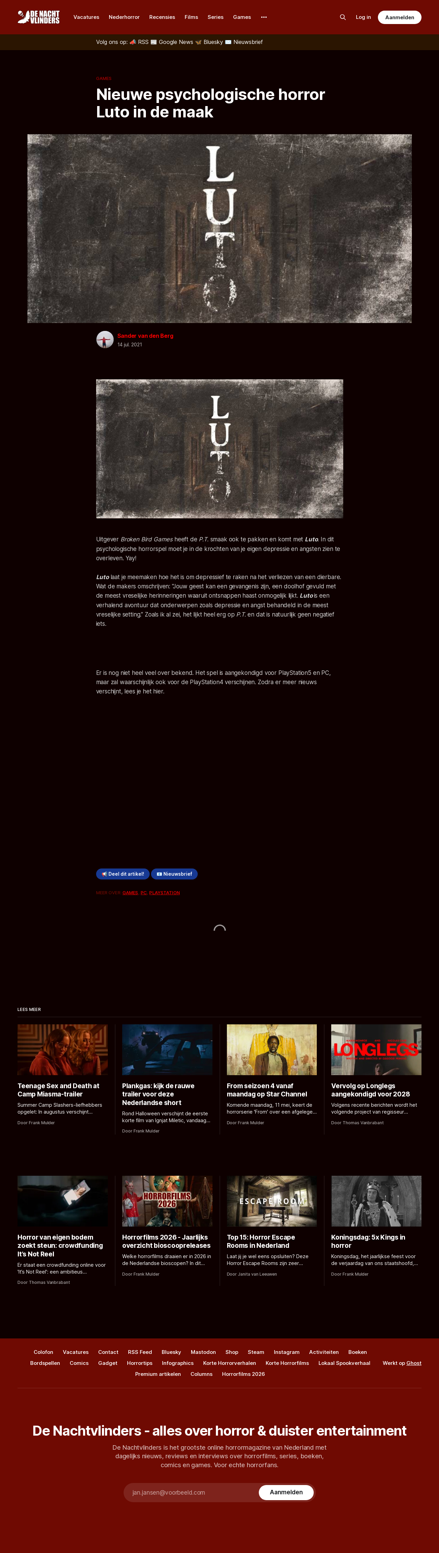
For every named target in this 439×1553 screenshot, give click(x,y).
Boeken (357, 1352)
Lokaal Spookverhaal (344, 1363)
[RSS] (139, 41)
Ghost (413, 1363)
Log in (363, 17)
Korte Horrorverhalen (229, 1363)
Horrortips (139, 1363)
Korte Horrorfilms (287, 1363)
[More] (263, 17)
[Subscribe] (286, 1492)
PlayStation (164, 892)
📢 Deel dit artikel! (123, 874)
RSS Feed (140, 1352)
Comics (79, 1363)
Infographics (178, 1363)
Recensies (162, 17)
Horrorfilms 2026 (243, 1374)
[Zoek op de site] (342, 17)
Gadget (107, 1363)
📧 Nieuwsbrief (174, 874)
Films (191, 17)
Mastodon (203, 1352)
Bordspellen (45, 1363)
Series (215, 17)
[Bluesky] (210, 41)
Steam (256, 1352)
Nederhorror (124, 17)
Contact (108, 1352)
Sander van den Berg (145, 335)
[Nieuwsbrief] (244, 41)
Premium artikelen (158, 1374)
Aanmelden (399, 17)
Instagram (287, 1352)
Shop (232, 1352)
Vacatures (86, 17)
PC (144, 892)
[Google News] (172, 41)
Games (242, 17)
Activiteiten (324, 1352)
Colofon (43, 1352)
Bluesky (171, 1352)
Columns (201, 1374)
